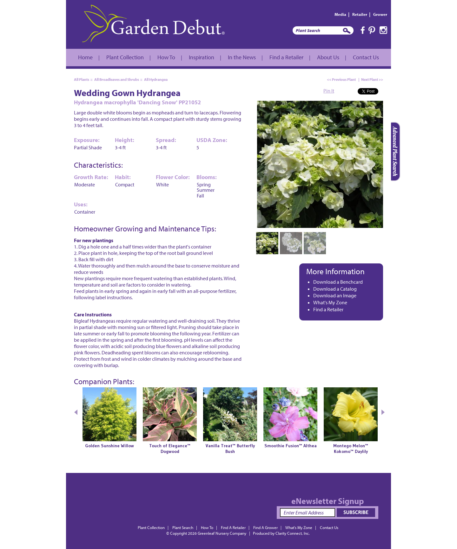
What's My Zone (330, 302)
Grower (380, 14)
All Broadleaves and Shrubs (116, 79)
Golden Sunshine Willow (109, 446)
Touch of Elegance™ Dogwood (169, 448)
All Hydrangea (156, 79)
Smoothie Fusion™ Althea (290, 446)
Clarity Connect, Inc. (292, 533)
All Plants (81, 79)
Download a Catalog (335, 289)
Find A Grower (265, 527)
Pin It (328, 90)
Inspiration (201, 57)
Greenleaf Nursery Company (222, 533)
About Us (328, 57)
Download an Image (334, 295)
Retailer (359, 14)
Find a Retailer (286, 57)
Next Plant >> (372, 79)
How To (166, 57)
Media (340, 14)
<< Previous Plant (341, 79)
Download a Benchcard (338, 282)
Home (85, 57)
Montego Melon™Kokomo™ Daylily (350, 448)
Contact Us (366, 57)
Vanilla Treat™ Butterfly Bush (230, 448)
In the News (242, 57)
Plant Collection (125, 57)
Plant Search (182, 527)
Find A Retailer (233, 527)
